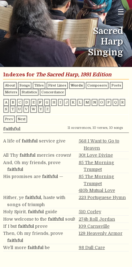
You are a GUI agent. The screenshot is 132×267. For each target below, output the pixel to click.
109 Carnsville (94, 226)
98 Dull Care (92, 247)
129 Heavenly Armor (100, 233)
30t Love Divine (96, 155)
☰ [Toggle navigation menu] (121, 12)
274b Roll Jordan (97, 219)
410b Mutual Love (97, 190)
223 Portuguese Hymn (102, 197)
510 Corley (90, 211)
